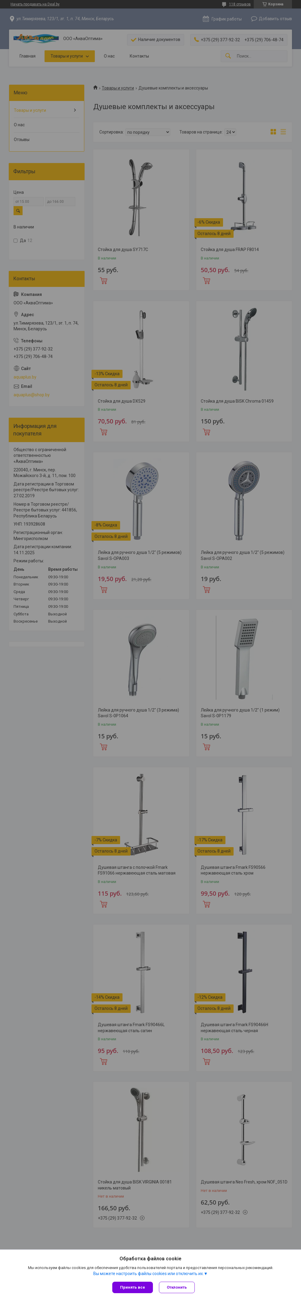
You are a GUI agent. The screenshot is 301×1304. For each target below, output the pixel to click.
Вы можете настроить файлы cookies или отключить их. (148, 1273)
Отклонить (177, 1287)
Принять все (132, 1287)
